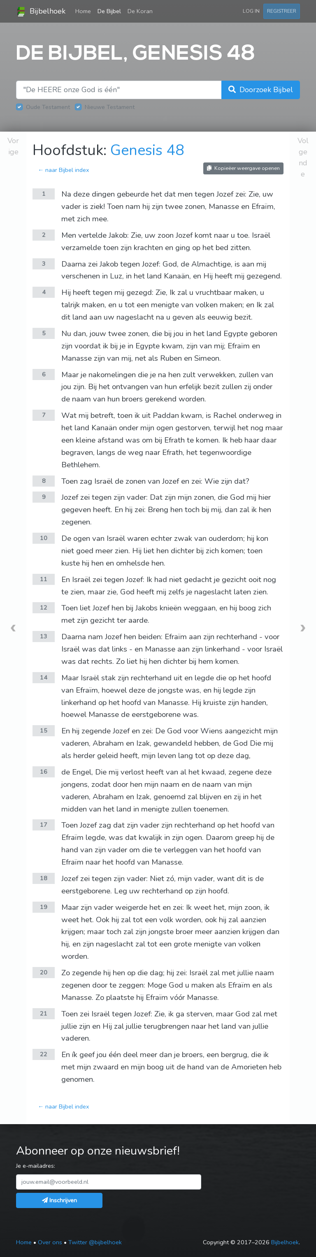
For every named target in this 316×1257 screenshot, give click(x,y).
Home (84, 10)
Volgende (303, 157)
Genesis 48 (147, 150)
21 (43, 1013)
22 (43, 1054)
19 (43, 907)
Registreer (281, 10)
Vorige (13, 146)
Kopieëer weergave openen (243, 168)
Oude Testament (48, 107)
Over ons (50, 1242)
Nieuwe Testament (110, 107)
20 (43, 972)
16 (43, 772)
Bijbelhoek (40, 11)
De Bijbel (109, 11)
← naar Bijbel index (63, 170)
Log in (251, 10)
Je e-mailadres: (35, 1166)
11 (43, 579)
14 (43, 677)
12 (43, 607)
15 (43, 730)
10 (43, 538)
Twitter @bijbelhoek (95, 1242)
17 (43, 825)
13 (43, 636)
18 (43, 878)
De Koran (140, 11)
